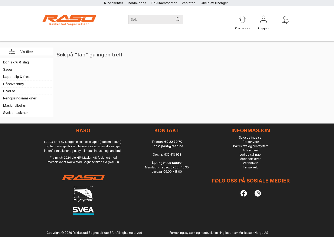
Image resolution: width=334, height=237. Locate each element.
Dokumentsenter (164, 3)
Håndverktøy (13, 84)
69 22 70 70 (173, 142)
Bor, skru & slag (16, 62)
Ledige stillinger (251, 154)
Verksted (188, 3)
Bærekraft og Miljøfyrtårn (250, 146)
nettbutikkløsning (213, 232)
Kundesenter (113, 3)
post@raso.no (172, 146)
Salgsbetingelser (251, 137)
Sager (8, 69)
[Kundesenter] (242, 19)
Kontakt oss (137, 3)
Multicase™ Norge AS (253, 232)
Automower (251, 150)
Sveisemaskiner (15, 113)
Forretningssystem (182, 232)
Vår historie (251, 163)
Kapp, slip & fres (16, 77)
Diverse (9, 91)
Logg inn (263, 20)
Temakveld (251, 167)
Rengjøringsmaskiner (20, 98)
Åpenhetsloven (250, 159)
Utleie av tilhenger (214, 3)
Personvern (251, 142)
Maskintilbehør (15, 105)
